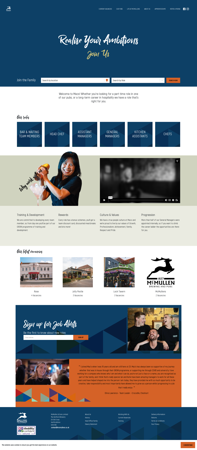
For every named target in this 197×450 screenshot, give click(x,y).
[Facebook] (184, 9)
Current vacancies (105, 9)
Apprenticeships (160, 9)
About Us (88, 414)
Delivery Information (158, 414)
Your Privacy (155, 424)
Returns (154, 417)
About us (147, 9)
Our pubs (119, 9)
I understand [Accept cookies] (187, 445)
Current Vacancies (124, 417)
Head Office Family (91, 421)
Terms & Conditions (158, 421)
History (87, 417)
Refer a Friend (175, 9)
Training (121, 421)
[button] (29, 134)
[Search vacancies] (173, 80)
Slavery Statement (91, 424)
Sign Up (80, 337)
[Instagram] (187, 9)
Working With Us (123, 414)
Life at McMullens (133, 9)
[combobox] (42, 80)
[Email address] (48, 337)
